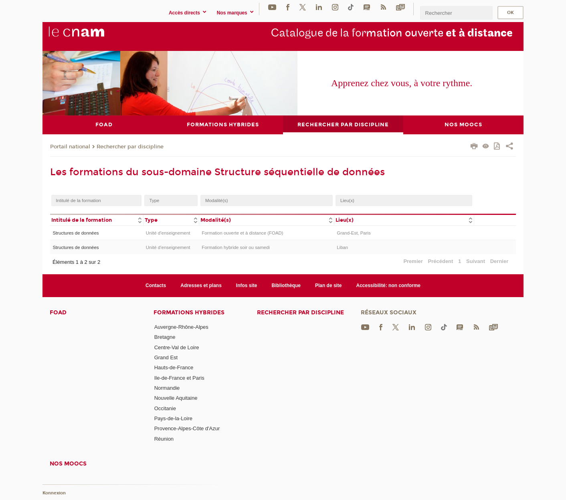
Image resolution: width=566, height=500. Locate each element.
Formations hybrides (189, 312)
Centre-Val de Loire (176, 347)
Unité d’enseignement (168, 232)
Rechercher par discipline (130, 146)
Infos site (246, 285)
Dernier (499, 261)
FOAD (58, 312)
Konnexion (54, 493)
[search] (456, 12)
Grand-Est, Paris (354, 232)
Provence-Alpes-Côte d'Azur (187, 428)
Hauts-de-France (174, 367)
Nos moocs (68, 463)
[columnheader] (96, 219)
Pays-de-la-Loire (173, 418)
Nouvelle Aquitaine (176, 398)
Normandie (167, 388)
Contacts (156, 285)
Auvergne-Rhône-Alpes (181, 327)
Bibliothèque (286, 285)
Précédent (440, 261)
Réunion (164, 438)
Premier (412, 261)
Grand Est (166, 357)
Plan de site (328, 285)
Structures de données (76, 232)
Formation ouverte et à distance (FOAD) (242, 232)
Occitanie (165, 408)
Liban (342, 247)
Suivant (475, 261)
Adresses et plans (201, 285)
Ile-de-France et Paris (179, 377)
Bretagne (165, 337)
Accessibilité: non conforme (388, 285)
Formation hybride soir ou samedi (236, 247)
